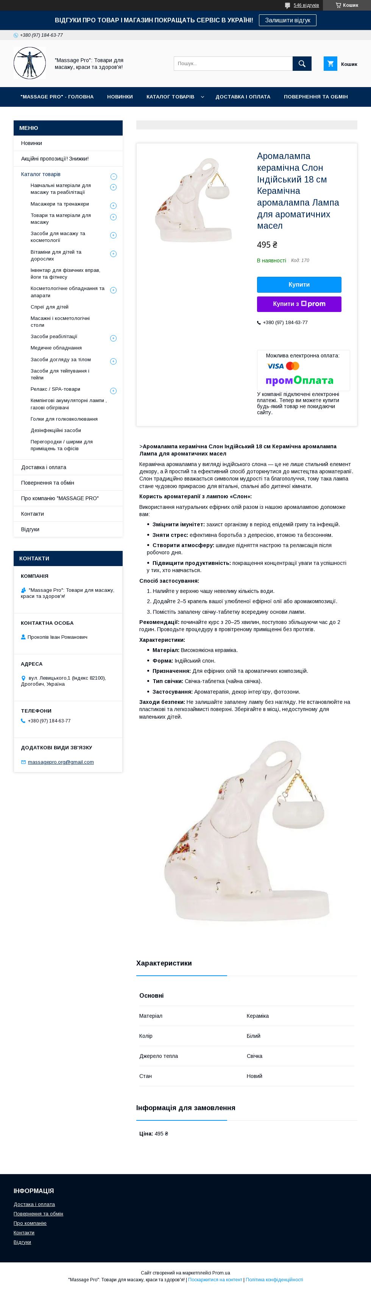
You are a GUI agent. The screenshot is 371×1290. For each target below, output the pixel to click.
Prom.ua (221, 1273)
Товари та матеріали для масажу (61, 218)
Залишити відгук (287, 20)
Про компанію (30, 1223)
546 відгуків (306, 5)
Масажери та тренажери (60, 204)
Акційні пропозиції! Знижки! (55, 159)
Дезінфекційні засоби (56, 430)
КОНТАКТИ (72, 116)
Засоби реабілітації (54, 336)
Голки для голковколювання (64, 419)
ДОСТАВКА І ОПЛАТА (242, 97)
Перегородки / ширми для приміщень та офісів (62, 445)
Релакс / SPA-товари (55, 389)
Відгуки (30, 529)
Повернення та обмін (47, 483)
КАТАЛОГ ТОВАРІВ (170, 97)
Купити (299, 284)
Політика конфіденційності (274, 1279)
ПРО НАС (32, 116)
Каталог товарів (41, 174)
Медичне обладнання (56, 348)
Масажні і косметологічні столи (60, 321)
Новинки (31, 143)
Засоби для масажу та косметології (58, 237)
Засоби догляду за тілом (61, 359)
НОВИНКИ (120, 97)
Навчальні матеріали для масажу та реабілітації (61, 189)
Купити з (299, 304)
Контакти (32, 514)
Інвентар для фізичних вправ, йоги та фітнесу (65, 273)
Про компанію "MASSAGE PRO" (60, 498)
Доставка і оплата (43, 467)
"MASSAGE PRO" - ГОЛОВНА (57, 97)
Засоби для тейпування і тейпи (60, 374)
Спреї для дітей (50, 307)
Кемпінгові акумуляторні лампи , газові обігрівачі (69, 404)
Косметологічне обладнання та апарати (67, 291)
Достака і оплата (34, 1204)
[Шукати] (302, 63)
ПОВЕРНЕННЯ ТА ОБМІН (316, 97)
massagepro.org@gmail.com (61, 762)
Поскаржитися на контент (215, 1279)
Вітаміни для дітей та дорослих (56, 255)
